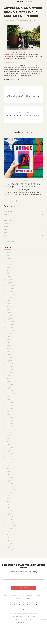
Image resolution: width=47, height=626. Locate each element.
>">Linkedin (36, 604)
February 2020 (8, 358)
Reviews (6, 232)
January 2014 (8, 514)
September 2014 (9, 490)
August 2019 (8, 373)
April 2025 (7, 256)
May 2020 (7, 349)
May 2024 (7, 271)
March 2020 (8, 355)
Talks (5, 238)
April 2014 (7, 505)
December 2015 (9, 454)
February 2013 (8, 544)
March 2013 (7, 541)
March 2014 (7, 508)
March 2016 (7, 445)
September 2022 (9, 331)
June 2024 (7, 268)
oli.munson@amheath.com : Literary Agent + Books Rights (23, 613)
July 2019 (7, 376)
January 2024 (8, 283)
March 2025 (8, 259)
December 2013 (9, 517)
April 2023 (7, 310)
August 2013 (8, 529)
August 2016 (8, 433)
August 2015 (8, 463)
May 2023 (7, 307)
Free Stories (8, 220)
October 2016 (8, 427)
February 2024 (8, 280)
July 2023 (7, 301)
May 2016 (7, 442)
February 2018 (8, 403)
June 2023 (7, 304)
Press (33, 20)
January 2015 (8, 481)
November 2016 (9, 424)
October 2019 (8, 370)
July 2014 (7, 496)
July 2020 (7, 343)
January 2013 (8, 547)
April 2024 (7, 274)
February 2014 (8, 511)
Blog (5, 217)
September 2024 (9, 262)
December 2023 (9, 286)
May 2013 (7, 535)
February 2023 (8, 316)
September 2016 (9, 430)
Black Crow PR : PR (23, 622)
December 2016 (9, 421)
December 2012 (9, 550)
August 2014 (8, 493)
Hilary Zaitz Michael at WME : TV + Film (23, 616)
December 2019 (9, 364)
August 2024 (8, 265)
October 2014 (8, 487)
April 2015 (7, 472)
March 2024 (8, 277)
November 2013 (9, 520)
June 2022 (7, 340)
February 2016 (8, 448)
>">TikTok (32, 604)
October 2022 (8, 328)
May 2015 (7, 469)
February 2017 (8, 418)
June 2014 (7, 499)
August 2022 (8, 334)
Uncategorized (9, 241)
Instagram (14, 604)
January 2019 (8, 388)
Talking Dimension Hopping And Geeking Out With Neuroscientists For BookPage (23, 187)
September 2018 (9, 394)
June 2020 (7, 346)
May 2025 (7, 253)
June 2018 (7, 397)
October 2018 (8, 391)
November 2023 (9, 289)
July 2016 (7, 436)
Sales (5, 235)
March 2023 (8, 313)
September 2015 (9, 460)
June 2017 (7, 412)
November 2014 (9, 484)
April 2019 (7, 382)
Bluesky (23, 604)
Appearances (8, 211)
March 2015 (7, 475)
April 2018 (7, 400)
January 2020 (8, 361)
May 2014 (7, 502)
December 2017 (9, 406)
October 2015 (8, 457)
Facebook (10, 604)
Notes (6, 226)
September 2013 (9, 526)
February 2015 (8, 478)
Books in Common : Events (23, 619)
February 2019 (8, 385)
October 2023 (8, 292)
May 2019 (7, 379)
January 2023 (8, 319)
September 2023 (9, 295)
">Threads (27, 604)
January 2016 (8, 451)
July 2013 (7, 532)
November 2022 (9, 325)
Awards (6, 214)
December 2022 (9, 322)
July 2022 (7, 337)
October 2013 (8, 523)
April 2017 (7, 415)
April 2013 (7, 538)
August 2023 (8, 298)
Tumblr (19, 604)
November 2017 (9, 409)
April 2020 (7, 352)
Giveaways (7, 223)
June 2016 (7, 439)
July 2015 (7, 466)
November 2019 (9, 367)
